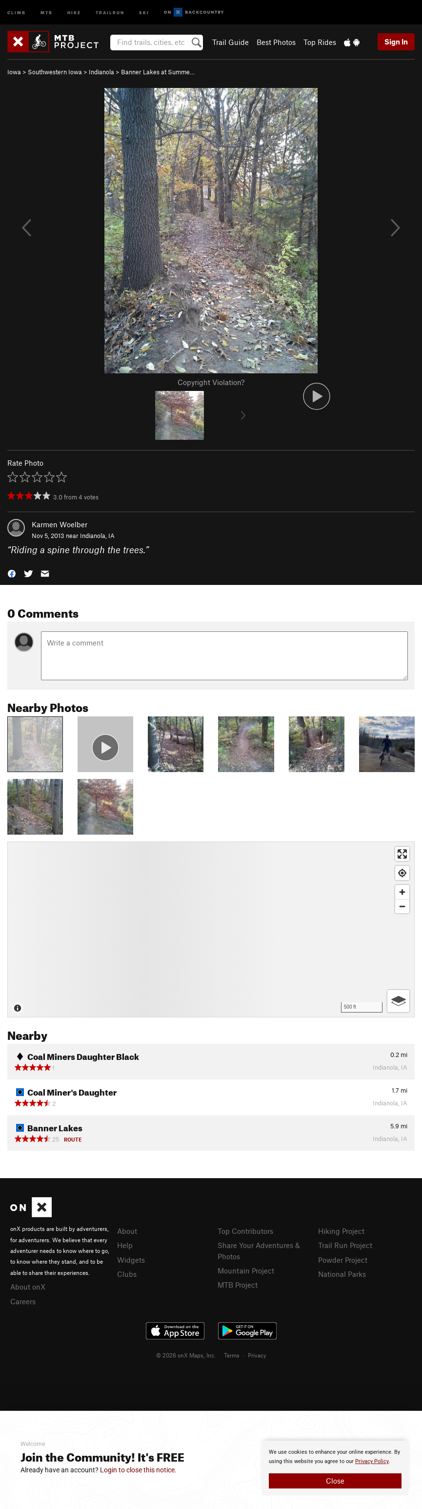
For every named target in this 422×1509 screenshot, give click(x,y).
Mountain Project (246, 1270)
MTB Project (238, 1284)
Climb (16, 12)
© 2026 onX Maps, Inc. (186, 1355)
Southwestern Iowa (55, 72)
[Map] (211, 929)
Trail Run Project (345, 1245)
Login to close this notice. (138, 1470)
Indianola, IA (97, 535)
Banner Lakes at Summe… (158, 72)
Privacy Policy (372, 1461)
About (127, 1231)
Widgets (131, 1259)
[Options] (398, 1001)
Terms (232, 1355)
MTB (46, 12)
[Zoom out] (402, 906)
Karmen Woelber (59, 524)
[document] (335, 1467)
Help (125, 1245)
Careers (23, 1301)
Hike (74, 12)
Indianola (101, 72)
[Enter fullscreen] (402, 854)
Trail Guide (230, 42)
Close (335, 1480)
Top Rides (319, 42)
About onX (27, 1286)
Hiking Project (341, 1231)
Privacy (257, 1355)
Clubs (127, 1274)
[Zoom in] (402, 892)
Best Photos (276, 42)
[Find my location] (402, 873)
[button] (11, 572)
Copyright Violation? (211, 382)
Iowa (14, 72)
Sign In (396, 41)
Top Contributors (245, 1231)
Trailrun (110, 12)
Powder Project (342, 1259)
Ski (144, 12)
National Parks (342, 1274)
